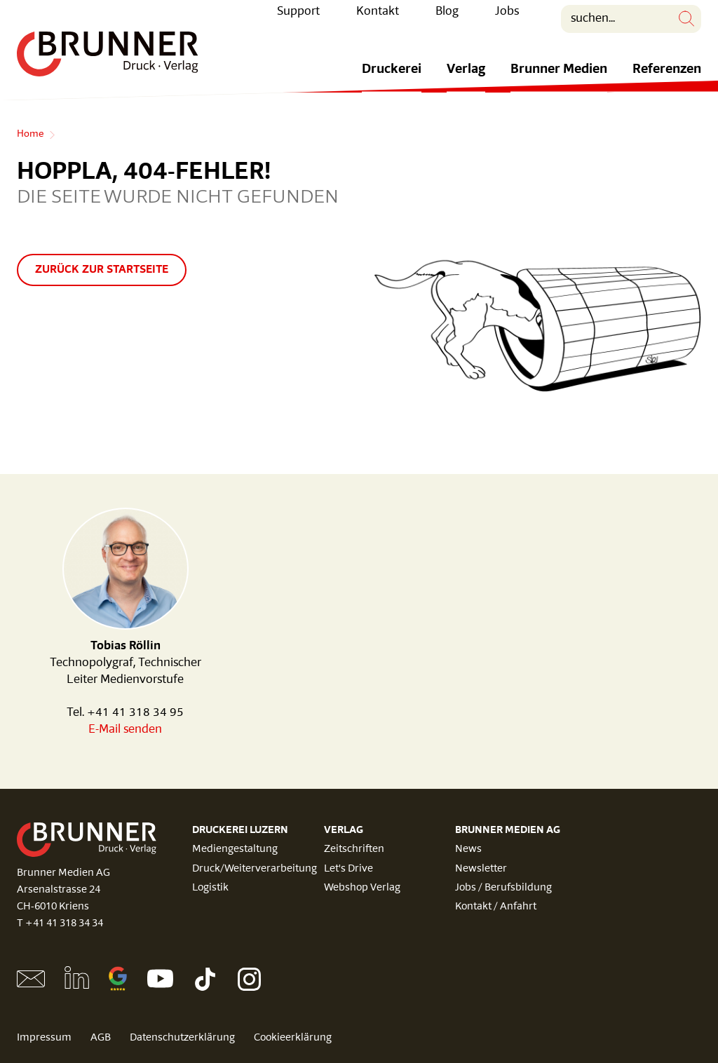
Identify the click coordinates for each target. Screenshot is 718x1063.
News (468, 849)
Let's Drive (348, 869)
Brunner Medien (558, 80)
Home (30, 135)
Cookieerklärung (293, 1038)
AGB (100, 1038)
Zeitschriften (354, 849)
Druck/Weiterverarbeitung (254, 869)
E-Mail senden (125, 730)
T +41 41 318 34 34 (60, 924)
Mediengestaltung (235, 849)
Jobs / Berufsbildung (503, 888)
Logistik (210, 888)
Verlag (466, 80)
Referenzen (666, 80)
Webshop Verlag (362, 888)
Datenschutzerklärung (182, 1038)
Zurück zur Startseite (101, 270)
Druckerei (391, 80)
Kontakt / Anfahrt (495, 907)
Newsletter (481, 869)
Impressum (44, 1038)
